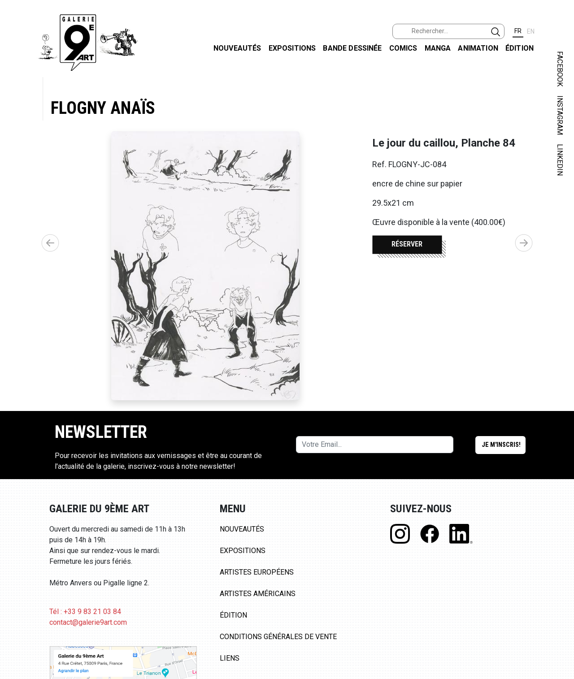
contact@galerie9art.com (88, 622)
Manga (438, 48)
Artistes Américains (258, 593)
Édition (519, 48)
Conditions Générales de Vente (278, 636)
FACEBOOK (560, 68)
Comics (403, 48)
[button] (524, 243)
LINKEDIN (560, 160)
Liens (229, 658)
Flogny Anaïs (103, 108)
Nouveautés (237, 48)
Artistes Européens (257, 572)
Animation (478, 48)
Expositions (292, 48)
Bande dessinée (352, 48)
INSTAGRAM (560, 115)
